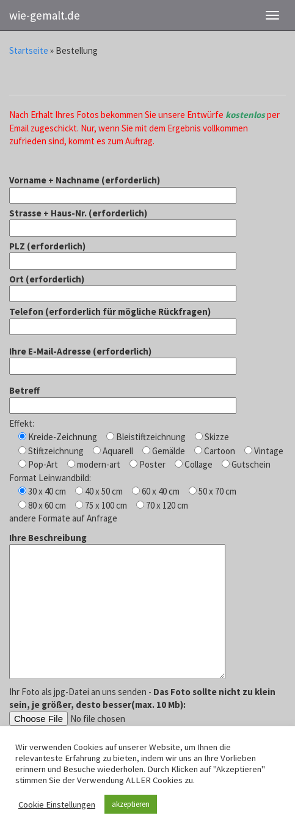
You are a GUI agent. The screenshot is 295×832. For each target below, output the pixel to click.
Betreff (122, 398)
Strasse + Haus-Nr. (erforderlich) (122, 220)
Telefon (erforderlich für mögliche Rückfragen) (122, 319)
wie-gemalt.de (44, 15)
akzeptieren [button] (131, 804)
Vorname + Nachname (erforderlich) (122, 187)
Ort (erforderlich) (122, 286)
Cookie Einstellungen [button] (56, 804)
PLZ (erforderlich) (122, 253)
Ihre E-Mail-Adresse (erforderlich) (122, 358)
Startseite (28, 50)
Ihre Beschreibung (117, 607)
